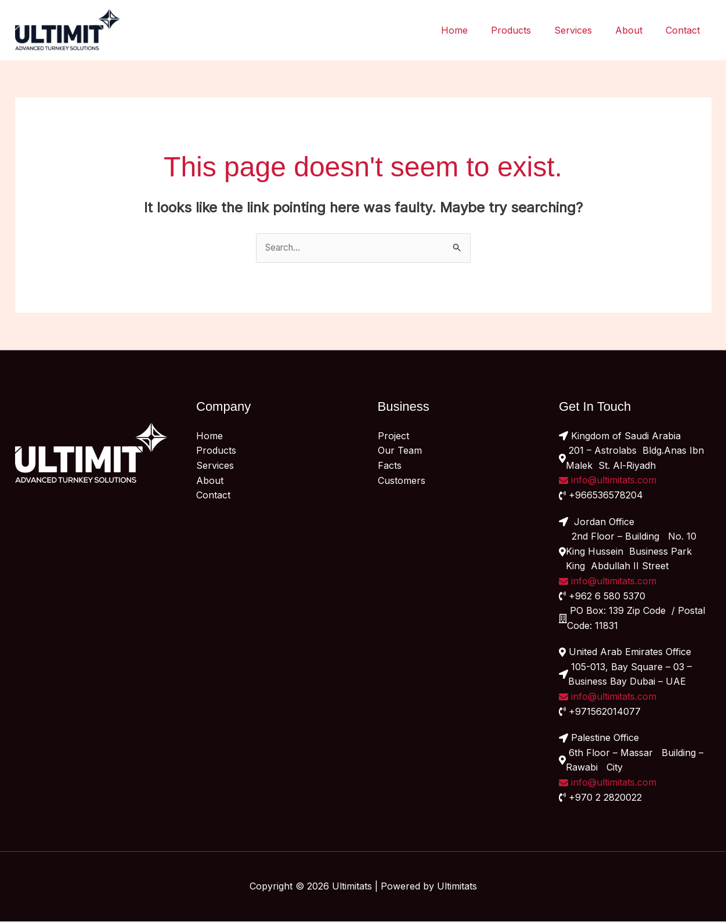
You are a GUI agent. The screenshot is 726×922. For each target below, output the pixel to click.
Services (585, 30)
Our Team (400, 451)
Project (393, 436)
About (635, 30)
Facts (390, 466)
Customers (401, 480)
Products (527, 30)
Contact (685, 30)
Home (475, 30)
